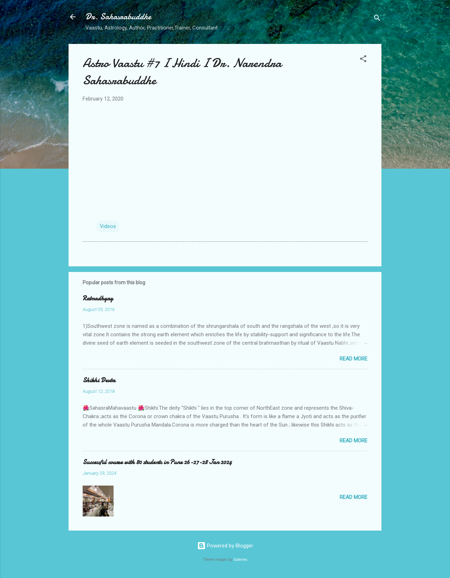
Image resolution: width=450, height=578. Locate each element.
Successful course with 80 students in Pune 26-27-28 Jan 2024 (157, 462)
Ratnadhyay (98, 298)
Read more (353, 359)
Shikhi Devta (99, 380)
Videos (108, 226)
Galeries (240, 559)
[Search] (377, 19)
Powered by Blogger (225, 546)
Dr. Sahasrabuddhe (118, 16)
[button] (363, 59)
